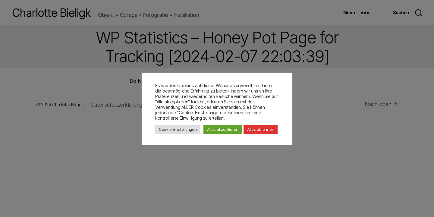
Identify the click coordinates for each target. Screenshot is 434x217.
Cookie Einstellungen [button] (178, 129)
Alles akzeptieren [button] (222, 129)
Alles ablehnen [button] (260, 129)
